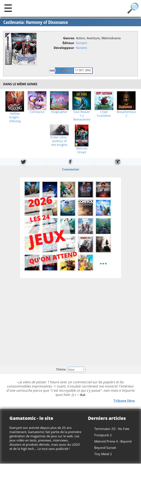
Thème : (70, 369)
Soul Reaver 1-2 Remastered (81, 115)
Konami (81, 43)
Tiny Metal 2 (103, 454)
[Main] (8, 8)
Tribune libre (124, 400)
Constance (37, 112)
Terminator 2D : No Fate (111, 429)
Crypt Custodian (104, 114)
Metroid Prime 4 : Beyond (113, 441)
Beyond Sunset (105, 447)
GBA (64, 70)
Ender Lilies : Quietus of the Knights (59, 141)
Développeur (64, 48)
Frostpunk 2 (103, 435)
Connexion (70, 169)
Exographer (59, 112)
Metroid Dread (81, 150)
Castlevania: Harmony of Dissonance (35, 22)
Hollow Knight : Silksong (15, 117)
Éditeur (68, 43)
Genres (68, 38)
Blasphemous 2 (126, 114)
